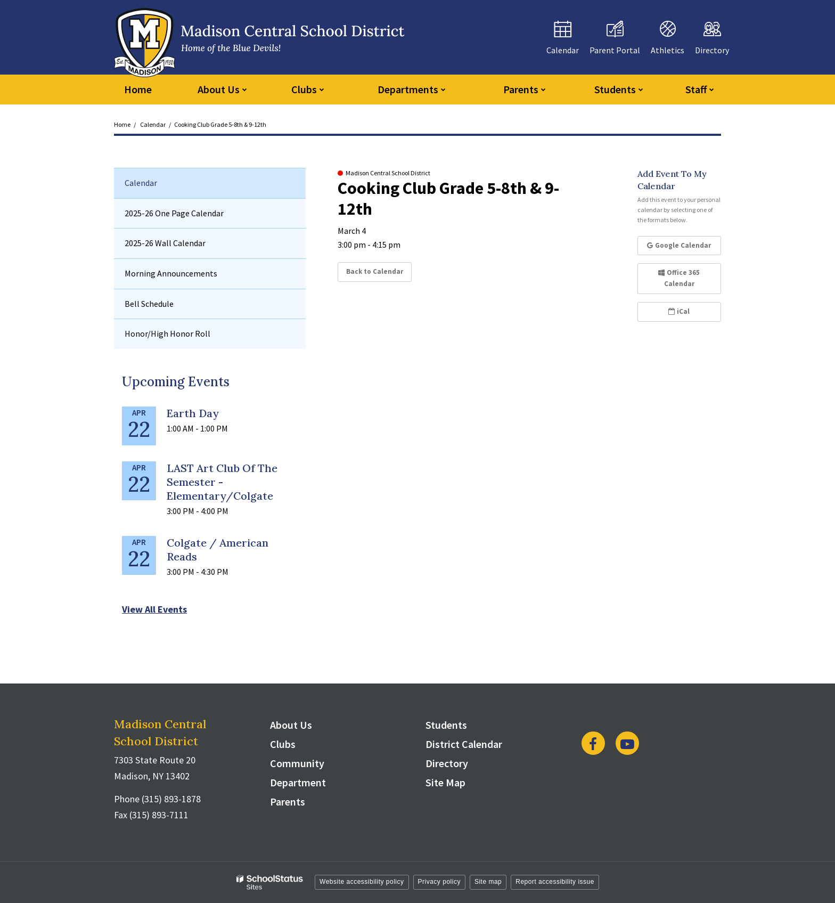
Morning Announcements (171, 273)
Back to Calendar (374, 271)
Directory (446, 763)
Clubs (283, 744)
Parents (287, 801)
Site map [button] (488, 881)
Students (446, 724)
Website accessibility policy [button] (362, 881)
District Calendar (463, 744)
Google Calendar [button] (679, 245)
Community (297, 763)
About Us (291, 724)
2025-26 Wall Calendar (165, 243)
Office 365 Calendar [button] (679, 278)
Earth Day (193, 413)
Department (298, 782)
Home (122, 124)
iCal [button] (679, 311)
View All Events (154, 609)
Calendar (153, 124)
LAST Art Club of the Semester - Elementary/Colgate (222, 481)
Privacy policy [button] (439, 881)
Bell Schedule (149, 303)
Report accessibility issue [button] (554, 881)
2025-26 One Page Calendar (174, 213)
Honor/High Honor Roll (167, 333)
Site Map (445, 782)
